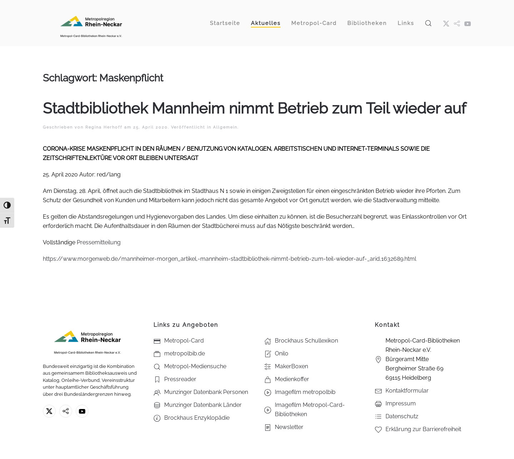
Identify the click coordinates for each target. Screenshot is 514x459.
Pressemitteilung (99, 242)
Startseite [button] (225, 23)
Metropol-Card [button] (314, 23)
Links (406, 23)
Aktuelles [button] (266, 23)
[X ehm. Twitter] (446, 23)
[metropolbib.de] (65, 411)
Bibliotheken (367, 23)
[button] (428, 23)
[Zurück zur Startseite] (91, 23)
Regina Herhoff (103, 127)
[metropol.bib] (456, 23)
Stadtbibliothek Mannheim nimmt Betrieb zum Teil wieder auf (254, 108)
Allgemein (225, 127)
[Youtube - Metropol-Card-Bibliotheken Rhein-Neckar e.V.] (467, 23)
